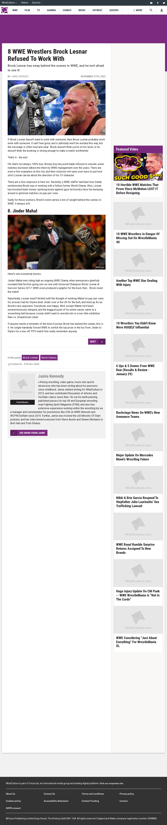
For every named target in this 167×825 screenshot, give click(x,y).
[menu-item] (15, 10)
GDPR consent (13, 808)
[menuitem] (151, 3)
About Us (10, 793)
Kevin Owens (48, 357)
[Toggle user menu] (161, 10)
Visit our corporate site (111, 783)
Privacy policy (127, 793)
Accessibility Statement (56, 801)
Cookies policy (13, 801)
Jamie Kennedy (20, 76)
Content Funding (90, 801)
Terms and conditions (93, 793)
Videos (24, 2)
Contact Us (49, 793)
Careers (124, 801)
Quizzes (36, 2)
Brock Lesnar (30, 357)
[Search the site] (151, 10)
